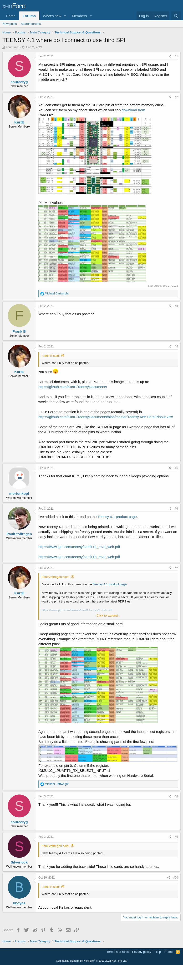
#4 (176, 346)
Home (10, 16)
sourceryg (13, 47)
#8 (176, 796)
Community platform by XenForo (91, 960)
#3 (176, 306)
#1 (176, 56)
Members (79, 16)
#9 (176, 836)
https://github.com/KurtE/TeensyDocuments (72, 387)
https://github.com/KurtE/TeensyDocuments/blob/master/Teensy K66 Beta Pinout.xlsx (105, 417)
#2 (176, 97)
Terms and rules (118, 952)
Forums (29, 16)
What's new (52, 16)
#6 (176, 508)
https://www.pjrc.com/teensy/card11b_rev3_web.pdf (79, 557)
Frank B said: (50, 355)
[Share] (170, 56)
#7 (176, 568)
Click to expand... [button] (108, 615)
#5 (176, 468)
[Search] (176, 15)
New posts (9, 24)
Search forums (31, 24)
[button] (65, 15)
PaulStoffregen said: (55, 577)
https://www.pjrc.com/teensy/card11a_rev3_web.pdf (79, 547)
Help (158, 952)
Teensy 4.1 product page (117, 517)
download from (133, 110)
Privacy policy (141, 952)
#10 (175, 877)
